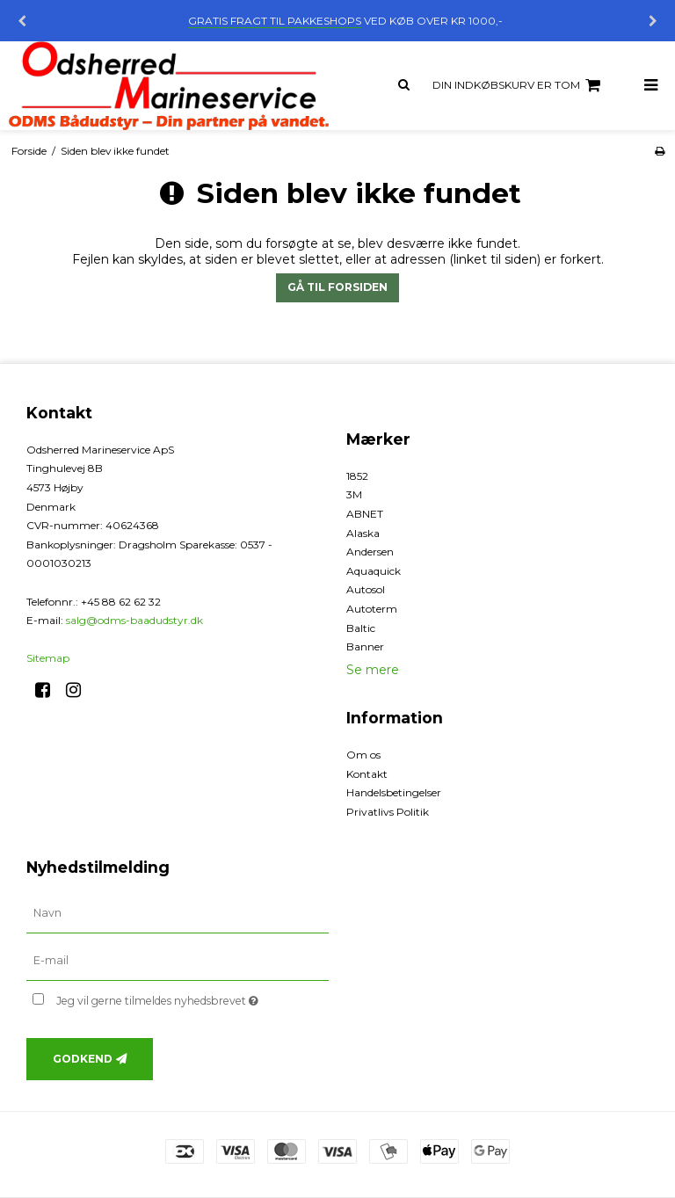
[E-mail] (177, 961)
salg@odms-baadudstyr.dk (134, 620)
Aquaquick (373, 570)
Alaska (363, 533)
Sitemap (47, 657)
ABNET (364, 513)
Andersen (370, 551)
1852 (357, 476)
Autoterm (371, 608)
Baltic (360, 628)
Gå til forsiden (337, 287)
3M (354, 494)
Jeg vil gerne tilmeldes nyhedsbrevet (192, 997)
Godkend (82, 1058)
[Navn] (177, 913)
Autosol (365, 589)
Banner (365, 646)
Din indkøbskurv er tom (519, 85)
